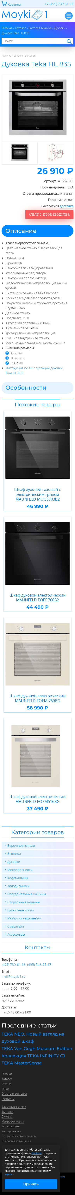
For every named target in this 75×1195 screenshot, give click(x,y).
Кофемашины (17, 878)
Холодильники (18, 886)
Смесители (15, 926)
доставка (66, 206)
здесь (8, 1174)
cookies (37, 1153)
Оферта (60, 1177)
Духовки (13, 861)
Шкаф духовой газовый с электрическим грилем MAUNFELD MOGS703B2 (37, 494)
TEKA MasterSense (22, 1063)
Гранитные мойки (20, 910)
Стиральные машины (23, 902)
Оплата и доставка (14, 1093)
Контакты (8, 1098)
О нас (5, 1089)
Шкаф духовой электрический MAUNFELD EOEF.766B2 (37, 597)
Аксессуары (16, 934)
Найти (69, 41)
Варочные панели (21, 845)
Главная (7, 1074)
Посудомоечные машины (26, 894)
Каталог (7, 1079)
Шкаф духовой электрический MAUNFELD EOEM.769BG (37, 698)
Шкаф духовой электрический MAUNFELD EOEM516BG (37, 799)
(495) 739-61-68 (14, 964)
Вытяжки (14, 853)
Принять (31, 1184)
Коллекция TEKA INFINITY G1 (33, 1055)
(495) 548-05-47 (39, 964)
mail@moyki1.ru (13, 976)
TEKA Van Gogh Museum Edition (37, 1048)
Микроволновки (20, 870)
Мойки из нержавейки (24, 918)
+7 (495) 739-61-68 (59, 4)
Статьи (6, 1084)
